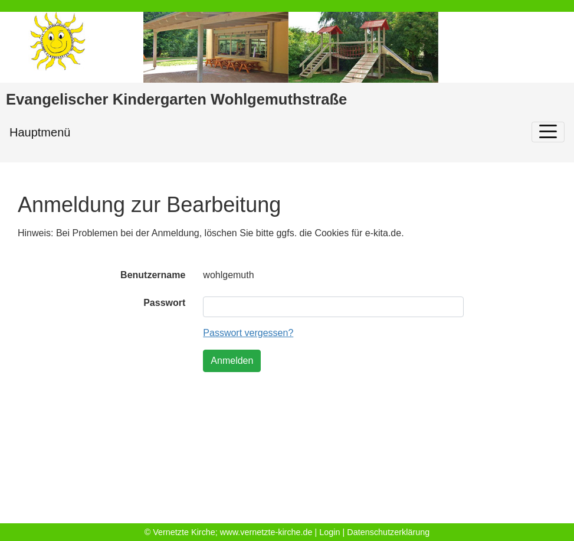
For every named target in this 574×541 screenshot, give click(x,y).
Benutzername (152, 275)
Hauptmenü (39, 132)
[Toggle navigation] (548, 132)
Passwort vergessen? (248, 333)
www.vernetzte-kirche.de (266, 532)
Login (329, 532)
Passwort (164, 303)
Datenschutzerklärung (388, 532)
